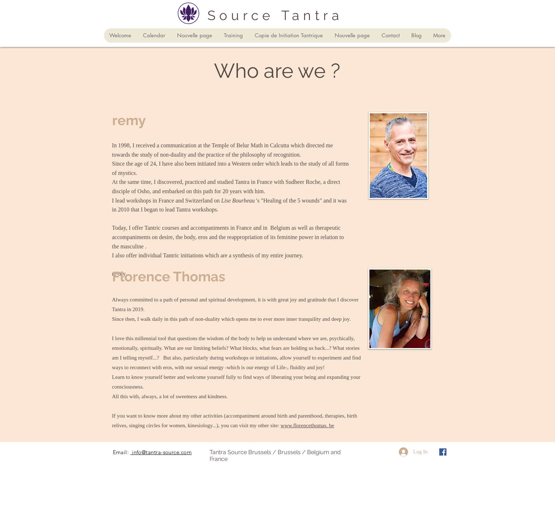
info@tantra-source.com (161, 452)
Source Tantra (275, 15)
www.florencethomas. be (307, 425)
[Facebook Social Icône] (442, 452)
